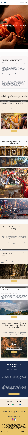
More (16, 232)
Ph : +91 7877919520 (14, 414)
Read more (2, 262)
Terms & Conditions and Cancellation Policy (9, 431)
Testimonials (10, 428)
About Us (19, 428)
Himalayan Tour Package (6, 427)
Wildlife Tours (3, 232)
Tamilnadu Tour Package (18, 425)
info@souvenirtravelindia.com (14, 416)
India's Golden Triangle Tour (10, 232)
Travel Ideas (24, 427)
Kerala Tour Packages (9, 425)
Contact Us (15, 428)
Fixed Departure (18, 427)
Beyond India (13, 427)
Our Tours (26, 249)
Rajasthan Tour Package (21, 424)
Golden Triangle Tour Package (11, 424)
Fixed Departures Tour (24, 101)
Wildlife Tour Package (19, 426)
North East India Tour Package (10, 426)
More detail (14, 130)
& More (14, 108)
